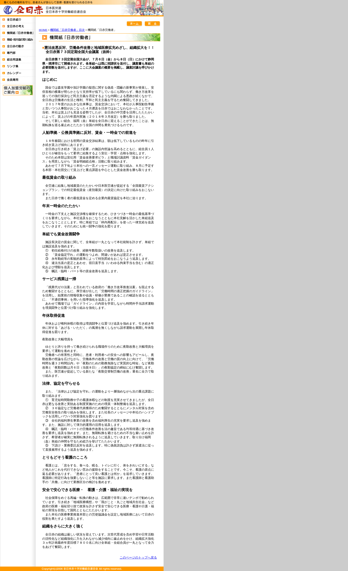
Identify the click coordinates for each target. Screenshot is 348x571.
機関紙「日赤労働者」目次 (67, 30)
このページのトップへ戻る (138, 557)
